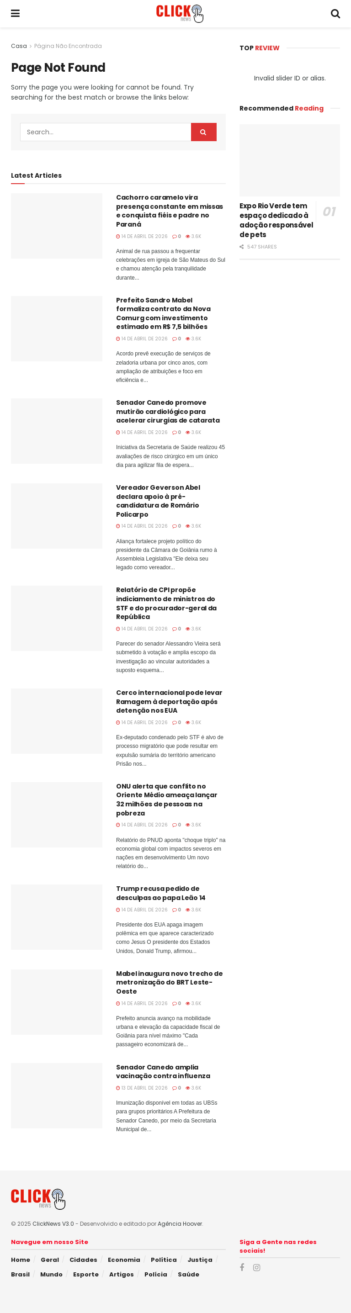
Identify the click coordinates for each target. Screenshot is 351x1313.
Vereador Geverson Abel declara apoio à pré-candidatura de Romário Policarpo (158, 501)
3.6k (193, 236)
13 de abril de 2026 (142, 1088)
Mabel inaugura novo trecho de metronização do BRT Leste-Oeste (169, 982)
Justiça (200, 1259)
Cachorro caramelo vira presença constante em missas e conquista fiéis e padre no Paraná (169, 211)
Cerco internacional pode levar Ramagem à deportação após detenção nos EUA (169, 701)
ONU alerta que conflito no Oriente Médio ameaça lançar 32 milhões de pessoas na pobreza (166, 800)
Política (164, 1259)
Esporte (86, 1274)
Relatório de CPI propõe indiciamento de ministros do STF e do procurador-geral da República (166, 603)
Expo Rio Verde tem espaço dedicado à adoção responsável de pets (276, 220)
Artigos (121, 1274)
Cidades (83, 1259)
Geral (50, 1259)
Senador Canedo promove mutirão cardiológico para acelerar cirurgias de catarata (168, 411)
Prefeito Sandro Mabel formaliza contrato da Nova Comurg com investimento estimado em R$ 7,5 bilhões (163, 314)
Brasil (20, 1274)
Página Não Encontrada (68, 46)
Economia (124, 1259)
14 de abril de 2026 (142, 236)
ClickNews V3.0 (53, 1224)
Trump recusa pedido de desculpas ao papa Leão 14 (161, 893)
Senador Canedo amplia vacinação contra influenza (163, 1072)
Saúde (188, 1274)
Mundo (51, 1274)
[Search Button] (204, 132)
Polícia (155, 1274)
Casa (19, 46)
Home (20, 1259)
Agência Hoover (180, 1224)
